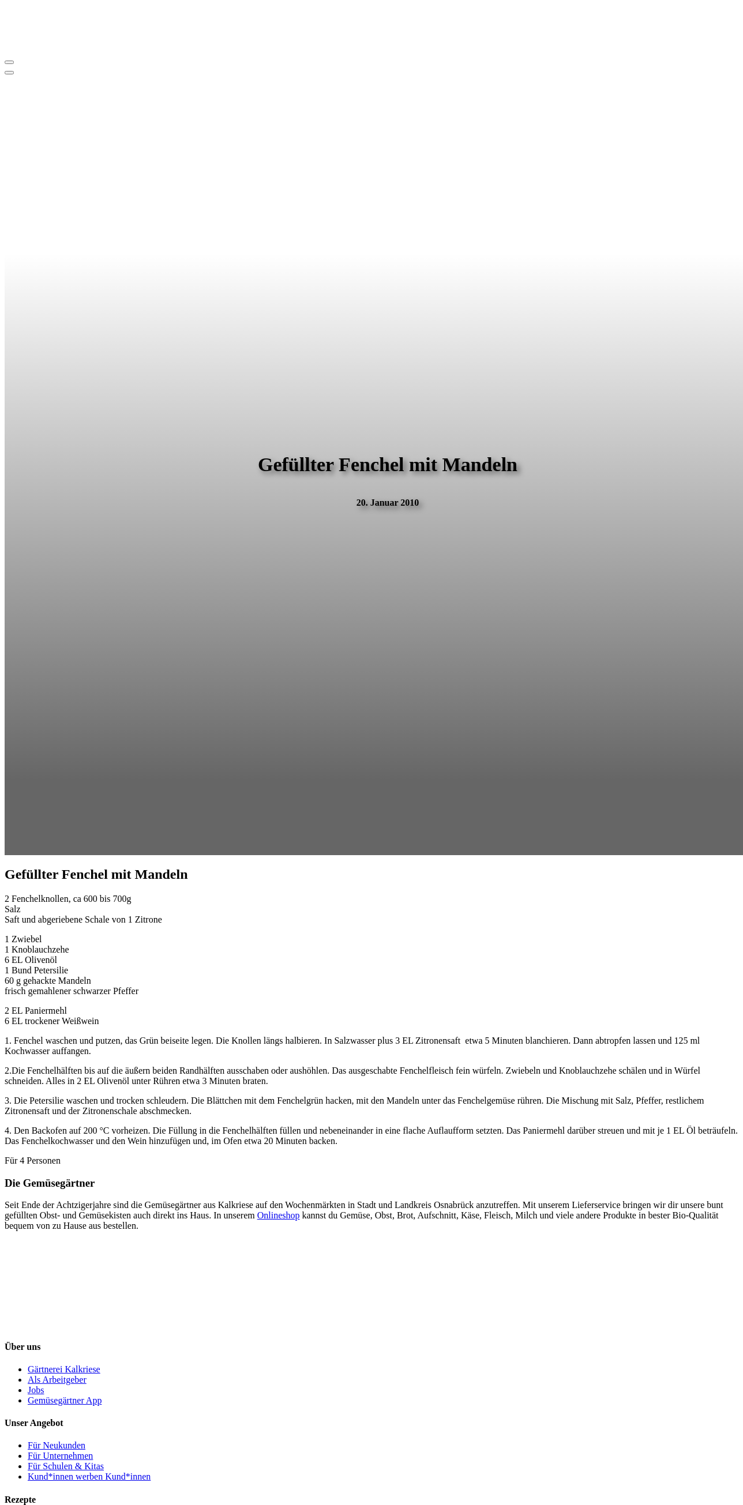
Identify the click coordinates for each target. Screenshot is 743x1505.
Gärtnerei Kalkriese (64, 1369)
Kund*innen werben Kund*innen (89, 1476)
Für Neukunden (56, 1445)
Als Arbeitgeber (57, 1379)
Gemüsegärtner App (65, 1400)
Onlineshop (278, 1215)
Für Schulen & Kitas (66, 1466)
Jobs (36, 1390)
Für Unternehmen (60, 1456)
